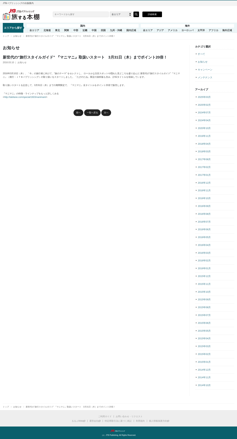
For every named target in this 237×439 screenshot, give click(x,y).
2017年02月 (204, 167)
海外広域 (227, 30)
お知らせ (17, 36)
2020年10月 (204, 128)
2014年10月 (204, 385)
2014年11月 (204, 377)
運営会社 (93, 421)
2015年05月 (204, 330)
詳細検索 (152, 14)
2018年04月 (204, 143)
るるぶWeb (77, 421)
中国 (94, 30)
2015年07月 (204, 315)
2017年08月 (204, 159)
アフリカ (213, 30)
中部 (75, 30)
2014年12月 (204, 369)
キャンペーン (205, 69)
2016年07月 (204, 221)
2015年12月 (204, 276)
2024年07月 (204, 112)
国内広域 (131, 30)
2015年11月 (204, 284)
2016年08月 (204, 214)
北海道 (47, 30)
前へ (78, 112)
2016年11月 (204, 190)
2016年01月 (204, 268)
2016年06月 (204, 229)
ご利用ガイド (105, 416)
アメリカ (172, 30)
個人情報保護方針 (158, 421)
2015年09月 (204, 299)
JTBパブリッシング (118, 430)
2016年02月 (204, 260)
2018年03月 (204, 151)
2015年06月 (204, 323)
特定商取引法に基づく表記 (118, 421)
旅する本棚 (23, 14)
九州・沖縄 (116, 30)
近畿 (84, 30)
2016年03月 (204, 252)
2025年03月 (204, 97)
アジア (160, 30)
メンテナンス (205, 77)
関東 (66, 30)
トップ (6, 36)
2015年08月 (204, 307)
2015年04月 (204, 338)
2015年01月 (204, 362)
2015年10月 (204, 291)
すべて (201, 54)
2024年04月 (204, 120)
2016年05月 (204, 237)
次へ (106, 112)
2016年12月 (204, 182)
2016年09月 (204, 206)
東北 (57, 30)
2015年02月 (204, 354)
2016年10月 (204, 198)
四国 (103, 30)
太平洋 (201, 30)
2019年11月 (204, 136)
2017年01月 (204, 175)
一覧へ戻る (92, 112)
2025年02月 (204, 104)
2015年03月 (204, 346)
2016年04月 (204, 245)
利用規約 (140, 421)
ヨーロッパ (187, 30)
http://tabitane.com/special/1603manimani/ (25, 97)
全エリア (34, 30)
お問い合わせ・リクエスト (129, 416)
